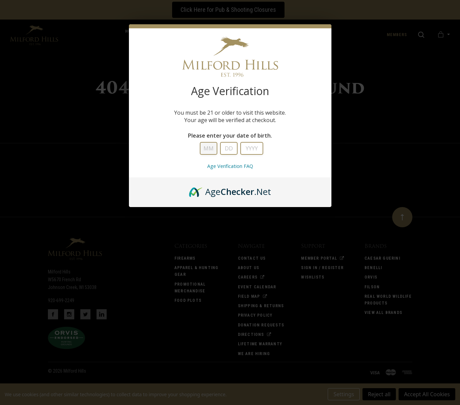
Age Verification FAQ (230, 166)
